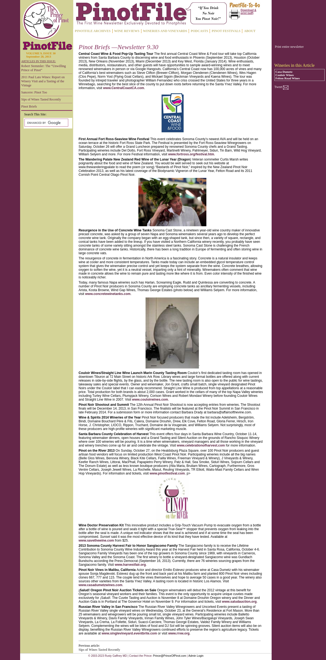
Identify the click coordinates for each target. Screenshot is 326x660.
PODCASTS (199, 31)
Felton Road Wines (287, 78)
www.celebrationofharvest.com (201, 445)
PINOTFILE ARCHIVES (93, 31)
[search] (45, 122)
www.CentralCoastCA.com (123, 88)
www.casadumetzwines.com (100, 585)
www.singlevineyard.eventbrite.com (129, 633)
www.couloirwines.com (150, 399)
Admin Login (196, 655)
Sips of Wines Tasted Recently (41, 99)
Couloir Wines (284, 75)
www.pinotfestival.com (167, 473)
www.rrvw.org (179, 633)
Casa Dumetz (284, 71)
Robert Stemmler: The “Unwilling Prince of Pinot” (43, 68)
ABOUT (250, 31)
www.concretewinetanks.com (108, 294)
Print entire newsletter (289, 47)
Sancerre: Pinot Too (34, 92)
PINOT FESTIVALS (226, 31)
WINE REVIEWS (126, 31)
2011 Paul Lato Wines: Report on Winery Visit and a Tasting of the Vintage (43, 81)
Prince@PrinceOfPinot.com (169, 655)
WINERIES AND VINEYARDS (165, 31)
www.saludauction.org (239, 602)
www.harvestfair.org (130, 565)
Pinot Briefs (29, 106)
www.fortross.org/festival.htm (191, 154)
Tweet (278, 87)
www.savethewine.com (96, 540)
